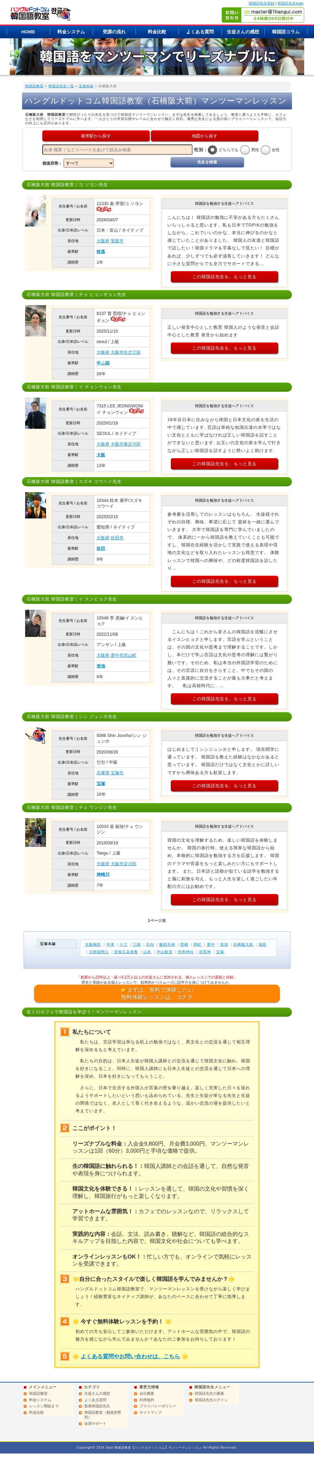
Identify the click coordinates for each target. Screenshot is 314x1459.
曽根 (184, 944)
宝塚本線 (86, 86)
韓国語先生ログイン (211, 1400)
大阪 (101, 454)
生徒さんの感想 (243, 31)
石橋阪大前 (243, 944)
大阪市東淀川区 (126, 444)
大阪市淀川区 (123, 863)
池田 (262, 944)
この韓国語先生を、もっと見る (224, 276)
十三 (124, 944)
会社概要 (147, 1393)
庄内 (150, 944)
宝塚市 (117, 772)
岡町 (197, 944)
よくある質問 (200, 31)
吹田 (101, 548)
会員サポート (95, 1423)
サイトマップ (151, 1412)
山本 (147, 952)
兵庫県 (103, 772)
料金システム (71, 31)
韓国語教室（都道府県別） (102, 1415)
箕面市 (117, 240)
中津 (110, 944)
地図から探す (204, 135)
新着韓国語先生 (97, 1406)
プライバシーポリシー (158, 1406)
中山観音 (165, 952)
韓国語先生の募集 (209, 1393)
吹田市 (117, 537)
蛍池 (101, 666)
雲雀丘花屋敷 (126, 952)
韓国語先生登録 (261, 3)
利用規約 (147, 1400)
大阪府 (103, 240)
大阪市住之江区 (126, 352)
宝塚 (101, 783)
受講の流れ (114, 31)
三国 (137, 944)
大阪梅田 (93, 944)
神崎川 (103, 874)
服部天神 (167, 944)
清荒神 (205, 952)
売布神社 (186, 952)
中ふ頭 (103, 363)
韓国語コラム (286, 31)
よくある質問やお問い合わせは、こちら (130, 1356)
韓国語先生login (291, 3)
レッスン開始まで (44, 1406)
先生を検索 (207, 162)
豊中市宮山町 (123, 655)
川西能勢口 (99, 952)
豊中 (211, 944)
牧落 (101, 251)
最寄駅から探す (96, 135)
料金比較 (157, 31)
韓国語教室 (34, 86)
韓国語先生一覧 (61, 86)
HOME (28, 31)
